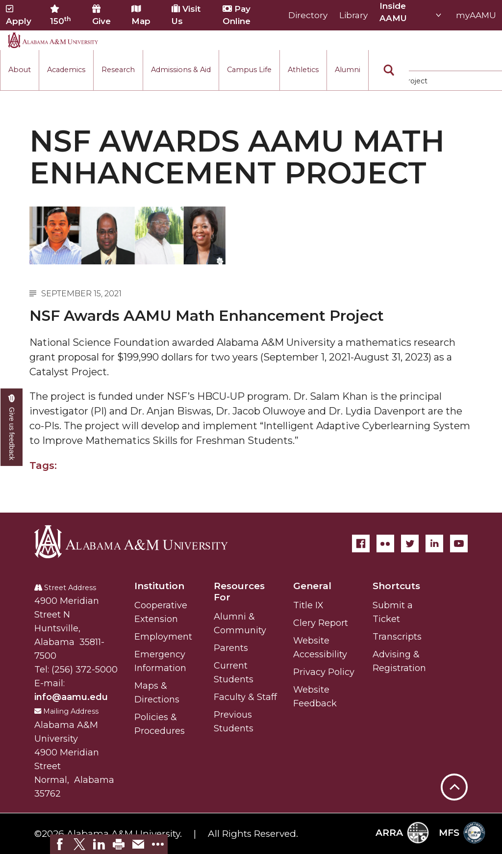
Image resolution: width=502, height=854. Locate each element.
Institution (159, 586)
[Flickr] (385, 543)
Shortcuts (396, 586)
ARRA (402, 833)
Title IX (308, 605)
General (312, 586)
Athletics (303, 69)
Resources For (239, 591)
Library (353, 15)
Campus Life (249, 69)
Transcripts (397, 636)
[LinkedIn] (434, 543)
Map (141, 15)
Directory (307, 15)
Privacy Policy (323, 672)
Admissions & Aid (181, 69)
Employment (163, 636)
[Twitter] (410, 543)
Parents (231, 648)
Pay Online (237, 15)
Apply (18, 15)
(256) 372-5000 (84, 669)
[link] (60, 844)
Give (101, 15)
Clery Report (320, 623)
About (19, 69)
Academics (66, 69)
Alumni (347, 69)
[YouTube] (459, 543)
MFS (462, 833)
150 (60, 15)
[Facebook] (361, 543)
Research (118, 69)
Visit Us (186, 15)
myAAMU (476, 15)
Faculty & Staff (245, 697)
